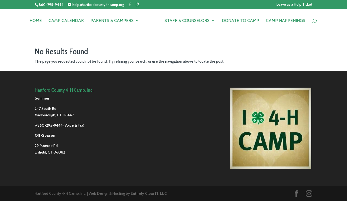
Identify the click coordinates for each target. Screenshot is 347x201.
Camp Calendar (66, 21)
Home (36, 21)
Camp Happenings (285, 21)
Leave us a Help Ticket (294, 5)
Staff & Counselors (187, 21)
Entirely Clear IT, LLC (149, 193)
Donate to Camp (240, 21)
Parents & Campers (112, 21)
